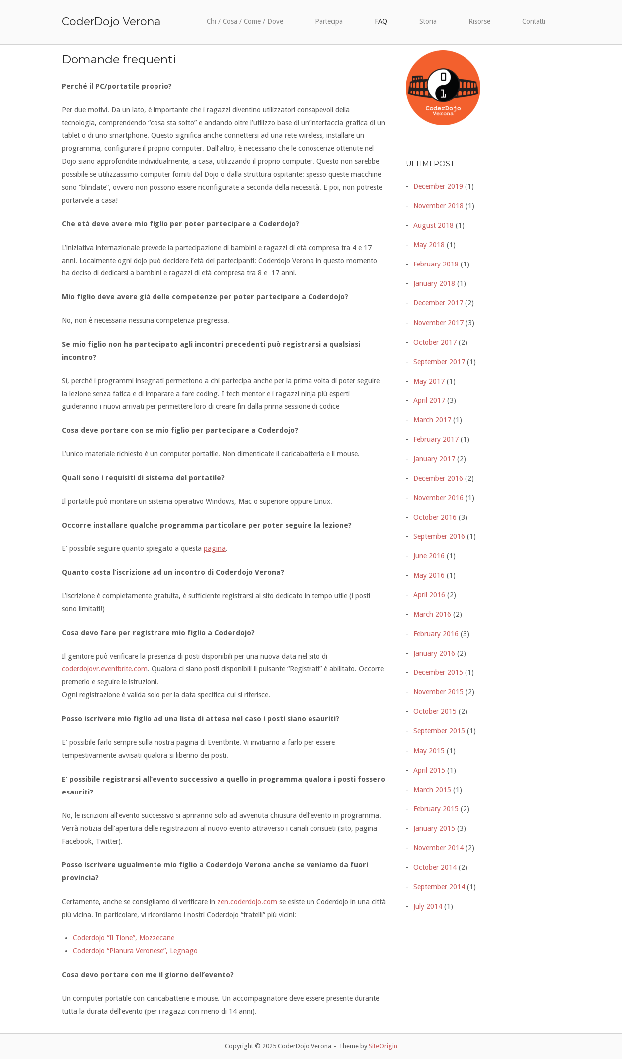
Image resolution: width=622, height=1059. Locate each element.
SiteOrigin (383, 1046)
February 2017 (436, 439)
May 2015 (429, 751)
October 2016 (435, 517)
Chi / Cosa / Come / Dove (245, 21)
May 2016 (429, 575)
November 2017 (438, 323)
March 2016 (432, 614)
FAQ (381, 21)
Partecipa (329, 21)
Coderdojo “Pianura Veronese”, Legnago (135, 951)
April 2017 (429, 400)
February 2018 (436, 264)
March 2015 (432, 790)
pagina (215, 548)
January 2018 (434, 283)
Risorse (479, 21)
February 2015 (436, 809)
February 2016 (436, 634)
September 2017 (439, 362)
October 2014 (435, 867)
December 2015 (438, 672)
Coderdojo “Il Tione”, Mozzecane (123, 938)
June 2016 (429, 556)
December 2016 (438, 478)
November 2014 (438, 848)
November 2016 (438, 498)
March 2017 (432, 420)
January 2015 (434, 828)
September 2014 (439, 887)
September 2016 (439, 536)
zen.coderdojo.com (247, 902)
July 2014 (427, 906)
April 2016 (429, 595)
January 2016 (434, 653)
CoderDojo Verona (111, 21)
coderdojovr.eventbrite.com (105, 669)
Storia (428, 21)
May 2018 (429, 245)
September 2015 (439, 731)
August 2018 (433, 225)
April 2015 (429, 770)
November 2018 (438, 206)
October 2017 (435, 342)
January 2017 (434, 459)
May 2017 (429, 381)
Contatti (533, 21)
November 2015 (438, 692)
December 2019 (438, 186)
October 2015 (435, 711)
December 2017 (438, 303)
